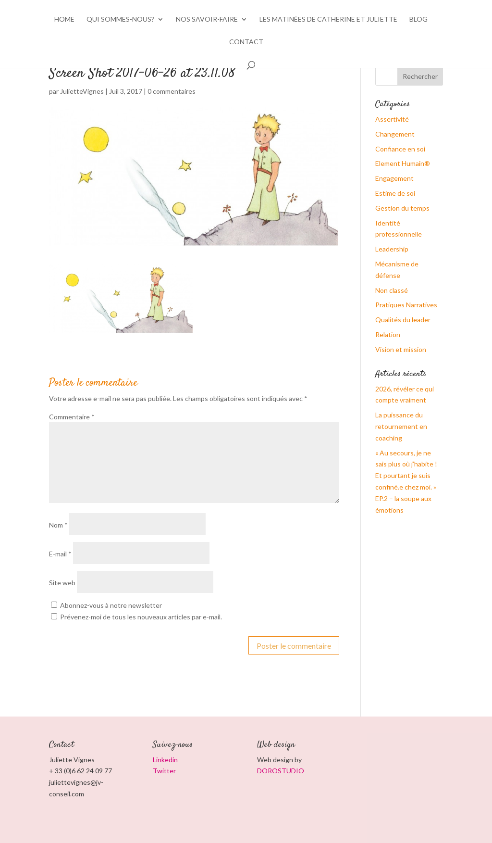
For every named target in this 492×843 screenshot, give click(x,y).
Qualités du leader (402, 319)
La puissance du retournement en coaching (401, 426)
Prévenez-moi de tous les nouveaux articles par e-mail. (141, 617)
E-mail (60, 554)
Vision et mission (400, 349)
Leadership (391, 249)
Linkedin (165, 759)
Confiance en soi (400, 149)
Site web (62, 583)
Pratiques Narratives (406, 305)
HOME (64, 19)
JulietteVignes (82, 91)
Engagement (394, 178)
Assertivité (392, 119)
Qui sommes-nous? (120, 19)
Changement (395, 134)
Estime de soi (395, 193)
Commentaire (72, 417)
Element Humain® (402, 163)
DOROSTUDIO (280, 771)
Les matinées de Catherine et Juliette (328, 19)
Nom (58, 525)
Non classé (391, 290)
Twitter (164, 771)
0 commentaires (172, 91)
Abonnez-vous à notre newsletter (106, 605)
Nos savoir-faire (207, 19)
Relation (387, 334)
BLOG (418, 19)
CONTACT (246, 42)
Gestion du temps (402, 208)
